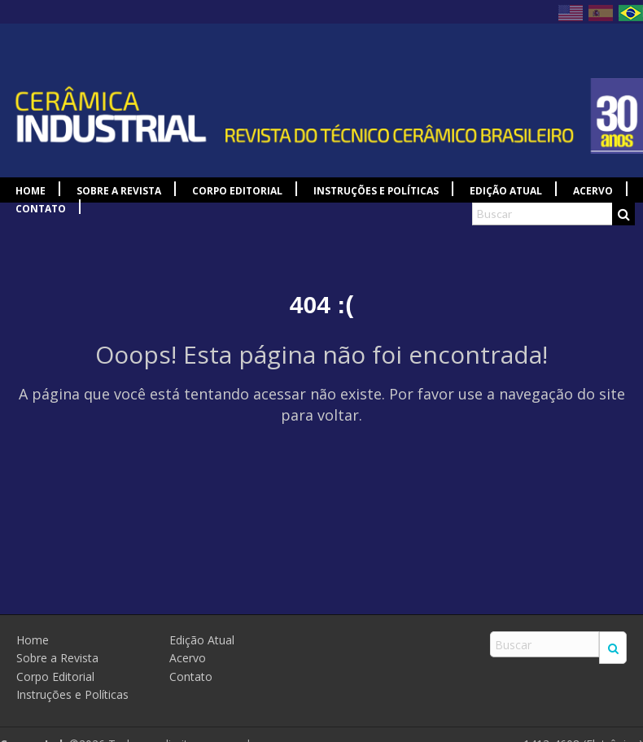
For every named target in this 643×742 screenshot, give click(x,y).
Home (30, 191)
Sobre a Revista (119, 191)
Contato (40, 209)
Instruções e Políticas (376, 191)
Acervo (593, 191)
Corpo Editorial (237, 191)
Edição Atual (506, 191)
